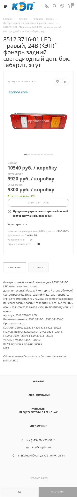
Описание (14, 267)
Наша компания (38, 394)
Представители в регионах (38, 412)
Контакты (38, 408)
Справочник (38, 425)
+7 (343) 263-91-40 (39, 440)
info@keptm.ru (41, 447)
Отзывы (38, 267)
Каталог (39, 381)
